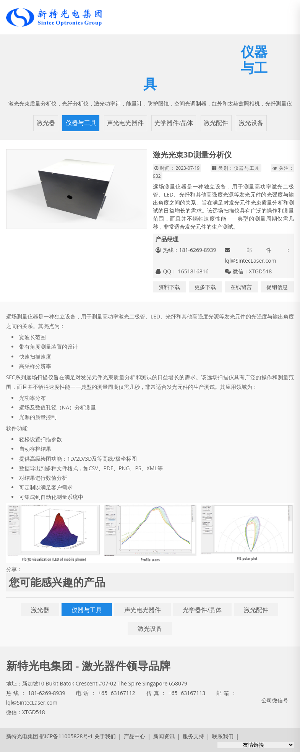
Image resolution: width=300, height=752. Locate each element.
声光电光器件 (125, 123)
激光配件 (216, 123)
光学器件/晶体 (173, 123)
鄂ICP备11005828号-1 (66, 736)
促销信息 (277, 287)
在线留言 (241, 287)
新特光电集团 (22, 736)
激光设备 (251, 123)
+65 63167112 (116, 693)
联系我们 (223, 736)
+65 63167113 (186, 693)
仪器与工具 (81, 123)
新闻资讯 (164, 736)
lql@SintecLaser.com (250, 260)
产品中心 (134, 736)
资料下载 (169, 287)
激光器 (46, 123)
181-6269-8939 (46, 693)
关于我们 (105, 736)
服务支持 (193, 736)
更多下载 (205, 287)
